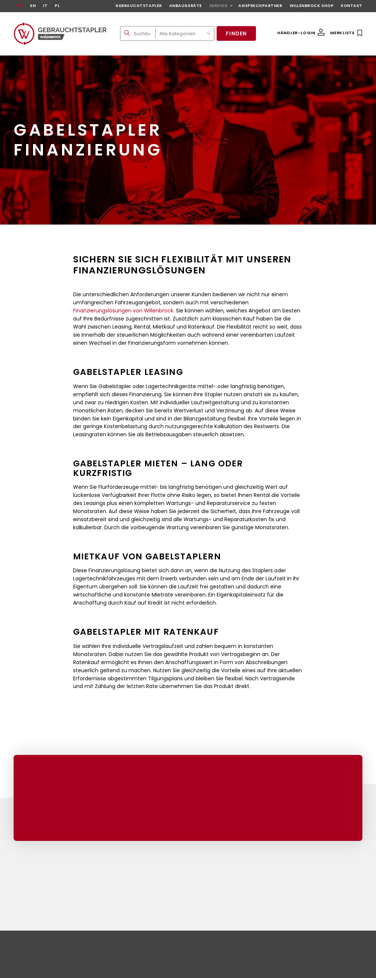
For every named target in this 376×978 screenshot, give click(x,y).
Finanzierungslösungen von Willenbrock (123, 310)
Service (218, 5)
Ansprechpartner (260, 5)
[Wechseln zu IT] (45, 6)
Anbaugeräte (185, 5)
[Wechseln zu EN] (32, 6)
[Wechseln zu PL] (57, 6)
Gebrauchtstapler (138, 5)
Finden (236, 33)
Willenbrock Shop (312, 5)
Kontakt (351, 5)
